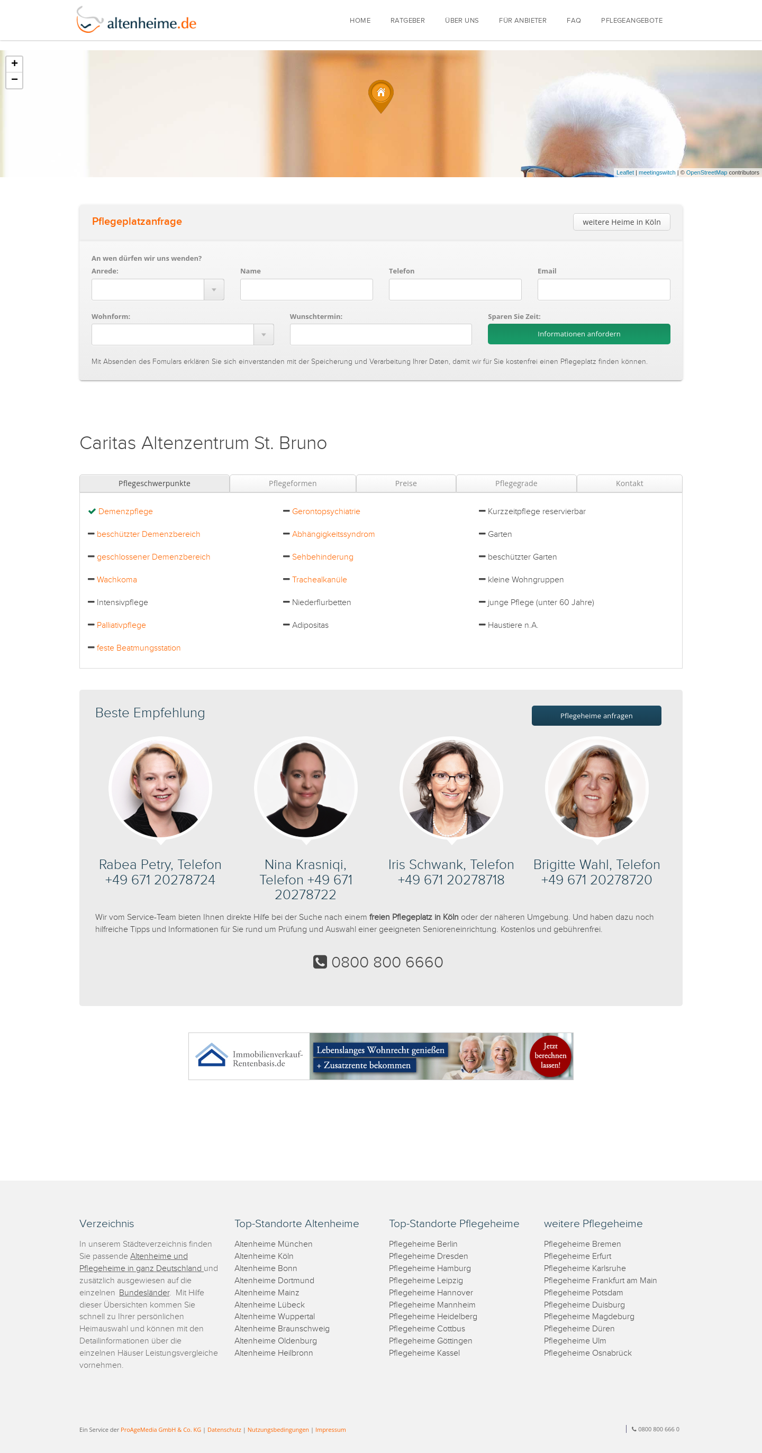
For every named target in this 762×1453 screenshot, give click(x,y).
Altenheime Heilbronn (273, 1353)
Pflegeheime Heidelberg (433, 1317)
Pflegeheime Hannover (431, 1293)
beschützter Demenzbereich (149, 534)
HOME (360, 21)
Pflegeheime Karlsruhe (585, 1269)
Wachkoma (117, 580)
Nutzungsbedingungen (278, 1429)
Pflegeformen (293, 483)
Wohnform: (111, 316)
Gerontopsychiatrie (326, 512)
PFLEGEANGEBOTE (632, 21)
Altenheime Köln (264, 1256)
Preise (406, 483)
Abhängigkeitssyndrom (333, 534)
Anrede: (105, 271)
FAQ (574, 21)
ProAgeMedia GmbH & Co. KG (161, 1429)
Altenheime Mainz (267, 1293)
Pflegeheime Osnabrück (588, 1353)
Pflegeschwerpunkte (154, 483)
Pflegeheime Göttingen (431, 1341)
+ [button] (14, 64)
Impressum (330, 1429)
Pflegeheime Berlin (423, 1244)
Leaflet (625, 172)
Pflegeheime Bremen (582, 1244)
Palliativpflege (121, 625)
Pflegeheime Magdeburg (589, 1317)
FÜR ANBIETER (523, 21)
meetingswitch (657, 172)
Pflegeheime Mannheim (432, 1305)
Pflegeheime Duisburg (584, 1305)
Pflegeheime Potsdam (583, 1293)
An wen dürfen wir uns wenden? (147, 258)
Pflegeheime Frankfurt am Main (600, 1281)
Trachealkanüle (319, 580)
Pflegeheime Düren (579, 1329)
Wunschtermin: (316, 316)
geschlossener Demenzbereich (154, 557)
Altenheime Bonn (265, 1269)
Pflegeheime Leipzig (426, 1281)
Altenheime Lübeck (269, 1305)
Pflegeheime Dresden (428, 1256)
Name (250, 271)
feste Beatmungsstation (139, 648)
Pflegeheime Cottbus (427, 1329)
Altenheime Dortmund (274, 1281)
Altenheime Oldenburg (275, 1341)
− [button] (14, 80)
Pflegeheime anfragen (596, 715)
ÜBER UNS (462, 21)
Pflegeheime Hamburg (430, 1269)
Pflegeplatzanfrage (137, 221)
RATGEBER (408, 21)
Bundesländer (144, 1293)
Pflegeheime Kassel (424, 1353)
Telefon (401, 271)
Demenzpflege (125, 512)
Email (547, 271)
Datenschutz (224, 1429)
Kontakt (629, 483)
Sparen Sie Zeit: (514, 316)
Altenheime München (273, 1244)
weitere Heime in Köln (622, 222)
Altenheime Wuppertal (274, 1317)
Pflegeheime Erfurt (577, 1256)
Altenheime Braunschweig (282, 1329)
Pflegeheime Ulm (575, 1341)
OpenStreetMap (707, 172)
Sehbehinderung (322, 557)
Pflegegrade (516, 483)
